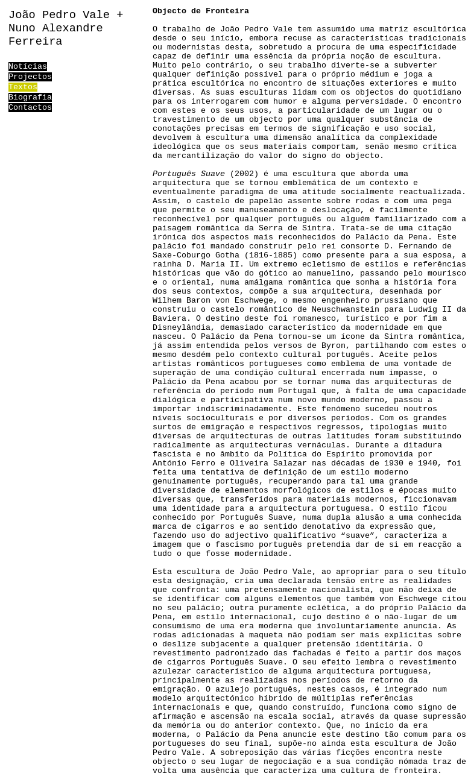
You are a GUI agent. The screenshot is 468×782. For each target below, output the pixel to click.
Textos (22, 87)
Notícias (27, 66)
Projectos (30, 76)
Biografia (30, 97)
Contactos (30, 107)
